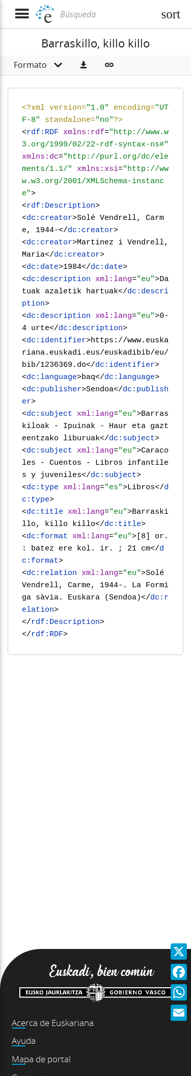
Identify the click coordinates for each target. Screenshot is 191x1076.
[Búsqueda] (106, 14)
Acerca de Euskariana (53, 1023)
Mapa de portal (41, 1059)
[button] (83, 65)
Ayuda (24, 1040)
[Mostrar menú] (22, 14)
